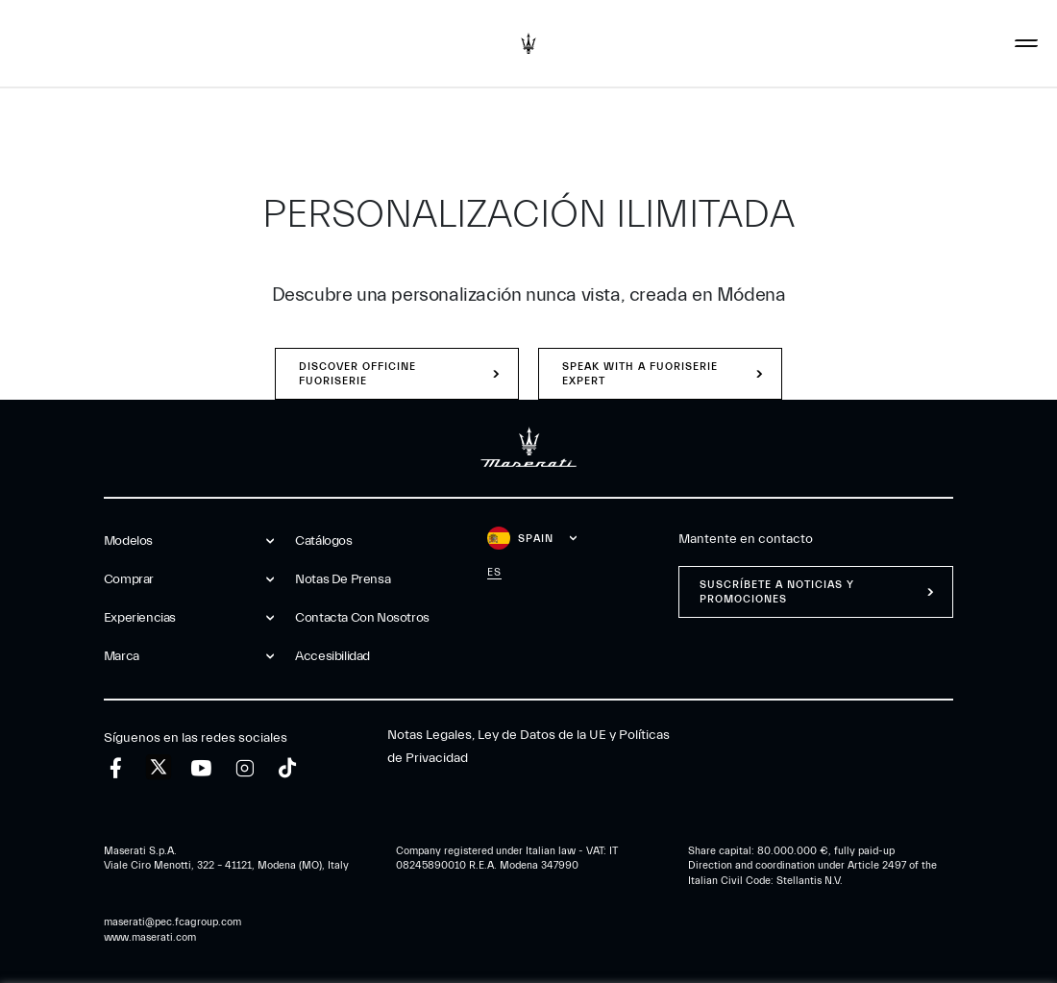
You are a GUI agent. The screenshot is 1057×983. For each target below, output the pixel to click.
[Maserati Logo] (528, 43)
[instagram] (244, 768)
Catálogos (323, 541)
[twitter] (158, 767)
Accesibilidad (332, 656)
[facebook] (116, 768)
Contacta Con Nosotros (362, 618)
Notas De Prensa (342, 579)
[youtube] (201, 768)
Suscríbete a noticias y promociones (777, 591)
